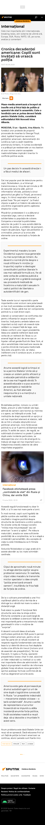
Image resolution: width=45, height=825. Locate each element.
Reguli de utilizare (20, 788)
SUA (23, 744)
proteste (30, 744)
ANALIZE (16, 744)
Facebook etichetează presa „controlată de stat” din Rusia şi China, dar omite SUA (21, 492)
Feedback (27, 795)
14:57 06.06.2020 (8, 65)
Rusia (35, 776)
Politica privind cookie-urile (11, 795)
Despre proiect (7, 788)
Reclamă (4, 791)
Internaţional (9, 485)
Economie (25, 776)
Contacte (31, 788)
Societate (15, 776)
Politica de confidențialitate (19, 791)
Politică (4, 776)
